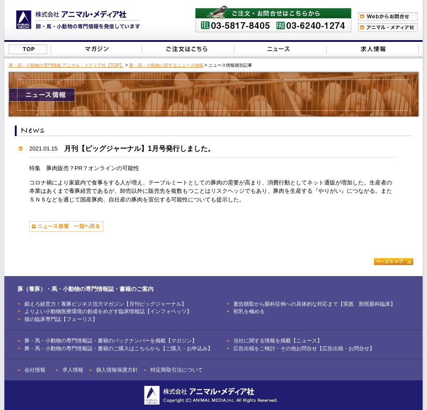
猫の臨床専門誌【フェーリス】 (61, 319)
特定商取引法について (176, 369)
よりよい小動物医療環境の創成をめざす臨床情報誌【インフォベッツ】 (108, 311)
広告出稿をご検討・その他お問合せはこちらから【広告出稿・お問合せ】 (372, 49)
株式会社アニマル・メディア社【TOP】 (28, 49)
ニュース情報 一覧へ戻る (66, 226)
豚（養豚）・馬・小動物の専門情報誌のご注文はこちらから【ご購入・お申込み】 (187, 49)
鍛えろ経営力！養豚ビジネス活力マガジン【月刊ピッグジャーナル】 (105, 304)
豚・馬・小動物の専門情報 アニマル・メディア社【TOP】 (66, 65)
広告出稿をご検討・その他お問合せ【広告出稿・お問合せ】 (304, 348)
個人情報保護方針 (117, 369)
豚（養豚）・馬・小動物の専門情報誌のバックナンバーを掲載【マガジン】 (96, 49)
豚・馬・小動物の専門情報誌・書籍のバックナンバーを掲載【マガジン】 (110, 340)
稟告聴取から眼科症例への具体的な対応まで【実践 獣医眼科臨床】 (314, 304)
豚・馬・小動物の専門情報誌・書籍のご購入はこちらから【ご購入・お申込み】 (118, 348)
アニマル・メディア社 (388, 27)
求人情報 (72, 369)
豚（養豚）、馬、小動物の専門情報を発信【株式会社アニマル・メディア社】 (78, 19)
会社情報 (34, 369)
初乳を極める (249, 311)
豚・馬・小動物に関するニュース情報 (166, 65)
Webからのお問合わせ (388, 16)
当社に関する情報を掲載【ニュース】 (280, 49)
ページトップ (393, 261)
